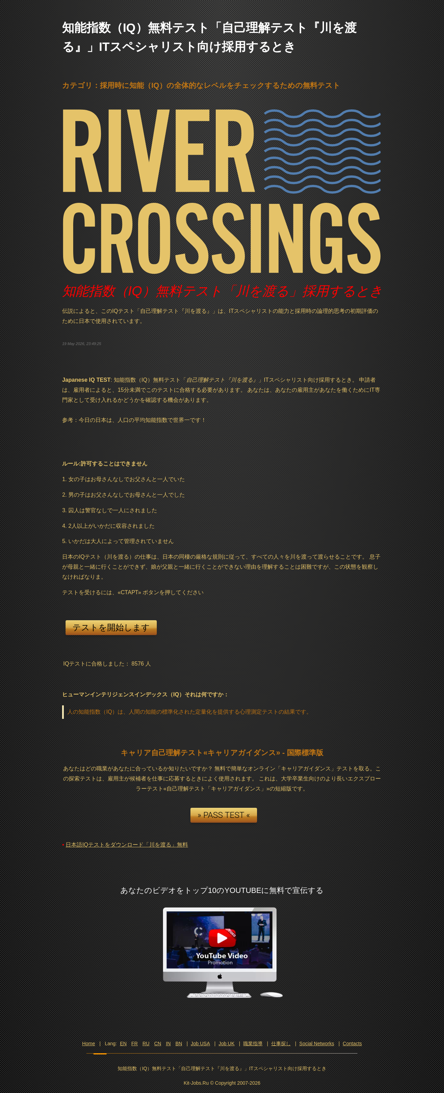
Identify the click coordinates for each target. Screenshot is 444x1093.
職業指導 (253, 1043)
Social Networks (316, 1043)
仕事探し (281, 1043)
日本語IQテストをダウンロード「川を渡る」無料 (127, 845)
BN (179, 1043)
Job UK (226, 1043)
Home (88, 1043)
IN (168, 1043)
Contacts (352, 1043)
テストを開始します (111, 627)
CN (157, 1043)
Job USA (200, 1043)
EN (123, 1043)
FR (134, 1043)
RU (146, 1043)
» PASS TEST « (223, 815)
